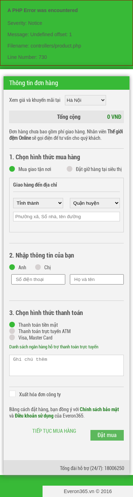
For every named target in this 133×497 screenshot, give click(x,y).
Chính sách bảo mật (99, 409)
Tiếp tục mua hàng (54, 431)
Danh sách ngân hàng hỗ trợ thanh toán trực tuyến (53, 346)
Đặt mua (107, 435)
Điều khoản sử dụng (34, 416)
